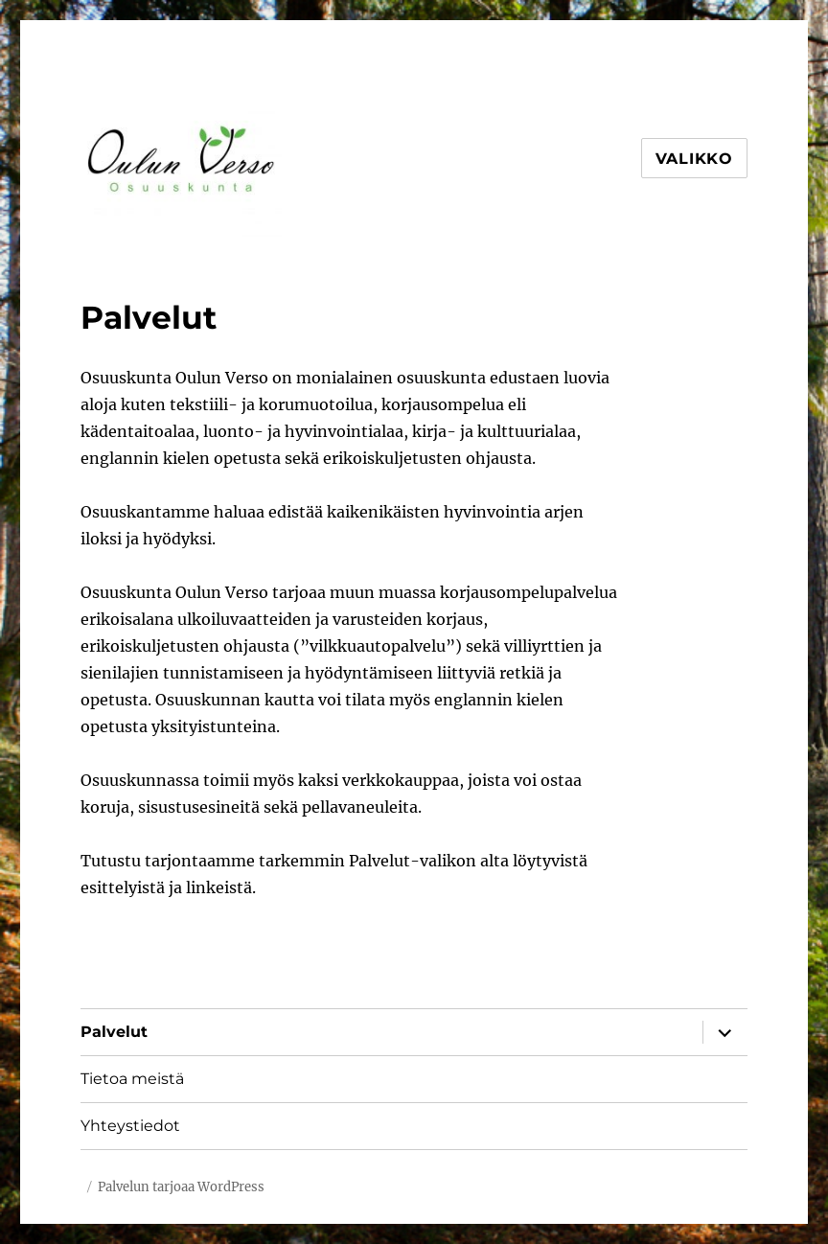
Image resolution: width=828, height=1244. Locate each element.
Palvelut (114, 1032)
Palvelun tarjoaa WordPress (181, 1187)
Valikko (694, 159)
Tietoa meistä (132, 1079)
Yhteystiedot (130, 1126)
